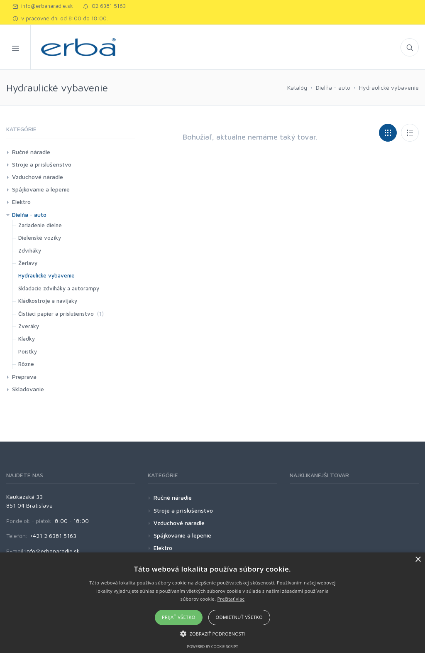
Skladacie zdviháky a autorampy (58, 288)
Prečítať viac (230, 599)
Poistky (27, 351)
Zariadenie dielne (40, 225)
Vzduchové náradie (37, 176)
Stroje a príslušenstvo (41, 164)
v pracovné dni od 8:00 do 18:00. (60, 18)
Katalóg (297, 87)
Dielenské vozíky (39, 237)
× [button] (418, 560)
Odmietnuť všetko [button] (239, 617)
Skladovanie (28, 389)
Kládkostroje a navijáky (47, 300)
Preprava (24, 376)
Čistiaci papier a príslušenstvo (56, 313)
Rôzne (26, 364)
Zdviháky (29, 250)
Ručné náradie (31, 151)
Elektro (21, 201)
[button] (212, 633)
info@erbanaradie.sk (42, 5)
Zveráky (28, 326)
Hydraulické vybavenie (389, 87)
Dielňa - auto (333, 87)
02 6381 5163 (104, 5)
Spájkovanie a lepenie (41, 189)
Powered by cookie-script (212, 646)
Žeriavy (27, 263)
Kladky (26, 338)
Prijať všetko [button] (178, 617)
